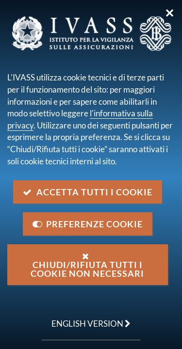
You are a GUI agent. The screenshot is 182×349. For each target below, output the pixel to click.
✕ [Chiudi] (170, 13)
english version (86, 318)
